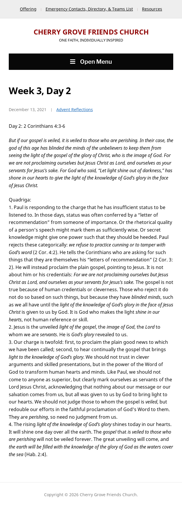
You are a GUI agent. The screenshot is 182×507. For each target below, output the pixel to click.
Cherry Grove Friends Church (91, 32)
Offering (28, 9)
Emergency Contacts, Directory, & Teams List (89, 9)
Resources (152, 9)
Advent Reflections (74, 109)
